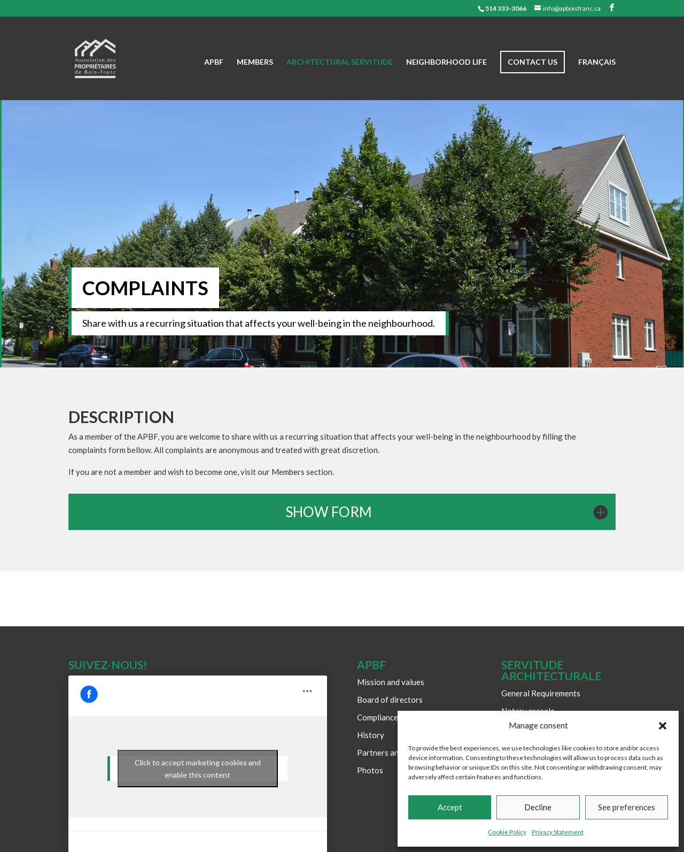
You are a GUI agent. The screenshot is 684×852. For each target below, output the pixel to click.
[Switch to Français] (597, 79)
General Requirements (540, 693)
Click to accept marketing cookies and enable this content (198, 768)
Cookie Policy (507, 832)
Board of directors (390, 699)
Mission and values (390, 682)
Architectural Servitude (339, 62)
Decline (537, 807)
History (370, 735)
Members (255, 62)
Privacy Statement (558, 832)
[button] (662, 725)
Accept (450, 807)
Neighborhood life (446, 62)
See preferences (626, 807)
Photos (370, 770)
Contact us (532, 61)
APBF (213, 62)
